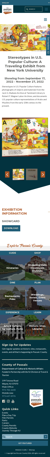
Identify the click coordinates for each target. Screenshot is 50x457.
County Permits (9, 425)
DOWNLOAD (11, 228)
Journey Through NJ (11, 430)
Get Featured (25, 443)
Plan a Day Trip (9, 415)
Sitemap (32, 450)
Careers (5, 423)
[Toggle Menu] (46, 9)
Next (43, 174)
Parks (4, 420)
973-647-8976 (9, 396)
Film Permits (8, 417)
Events (5, 412)
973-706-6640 (9, 390)
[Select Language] (25, 3)
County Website (9, 428)
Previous (7, 174)
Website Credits (21, 450)
